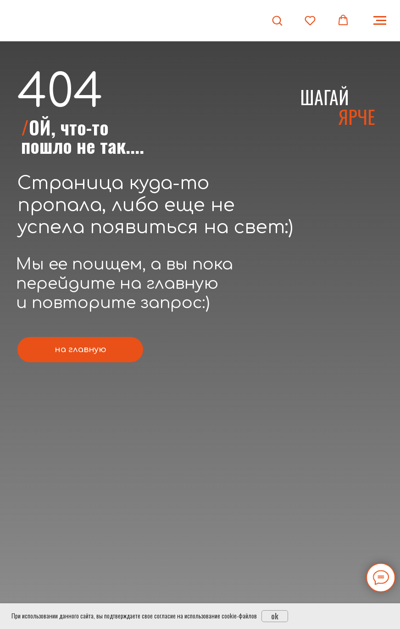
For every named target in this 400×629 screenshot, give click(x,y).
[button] (277, 20)
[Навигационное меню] (379, 20)
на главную (80, 349)
